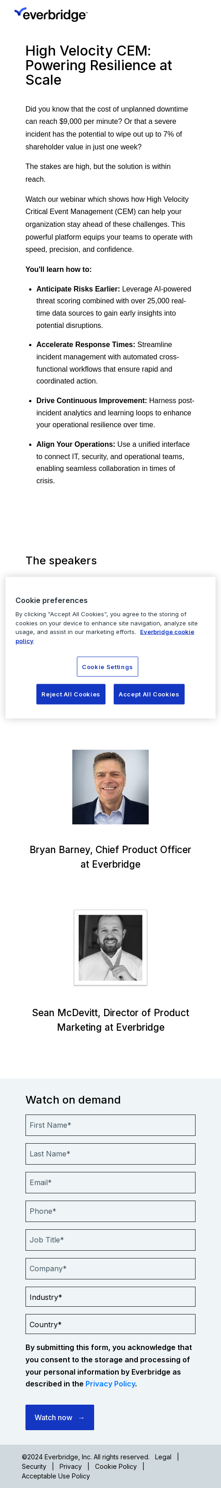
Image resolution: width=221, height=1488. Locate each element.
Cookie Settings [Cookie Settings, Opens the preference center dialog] (107, 666)
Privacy (71, 1466)
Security (34, 1466)
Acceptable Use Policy (56, 1476)
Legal (163, 1457)
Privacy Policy (110, 1383)
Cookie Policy (116, 1466)
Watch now (53, 1417)
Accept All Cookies (149, 694)
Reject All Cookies (70, 694)
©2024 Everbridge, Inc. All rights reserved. (86, 1457)
